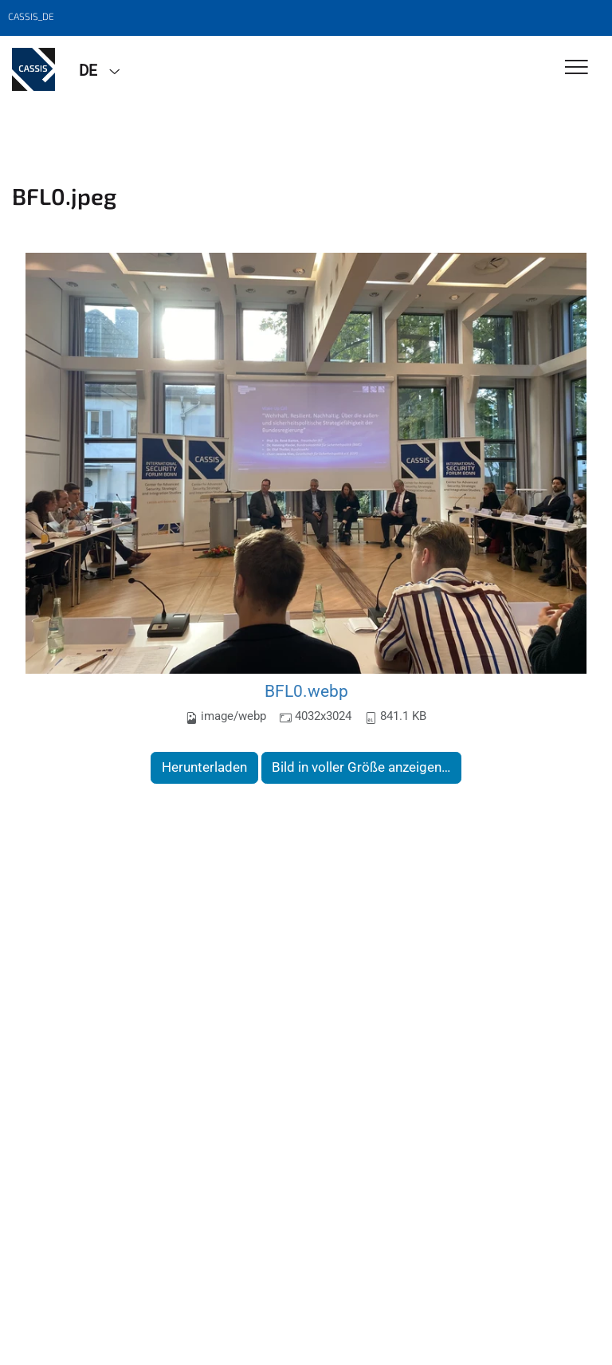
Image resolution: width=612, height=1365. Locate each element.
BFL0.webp (306, 691)
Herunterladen (204, 767)
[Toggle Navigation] (576, 68)
